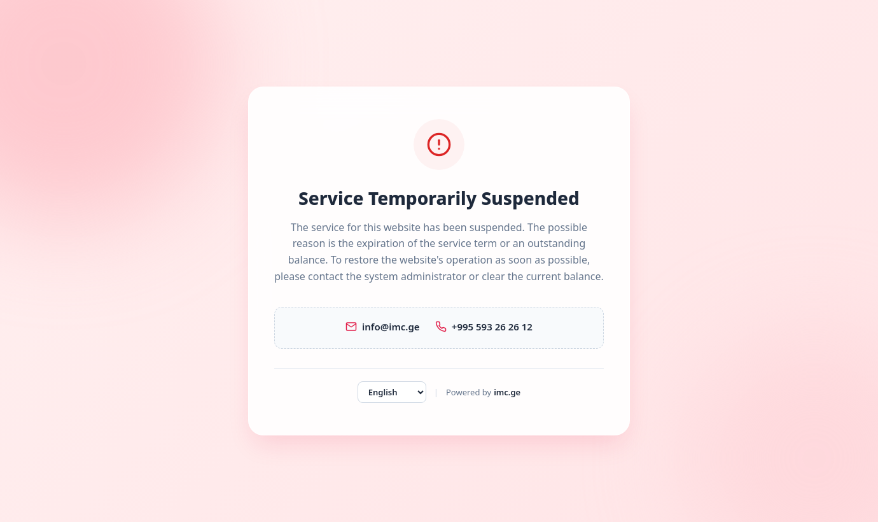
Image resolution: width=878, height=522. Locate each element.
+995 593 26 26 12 (484, 326)
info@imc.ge (382, 326)
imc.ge (507, 392)
